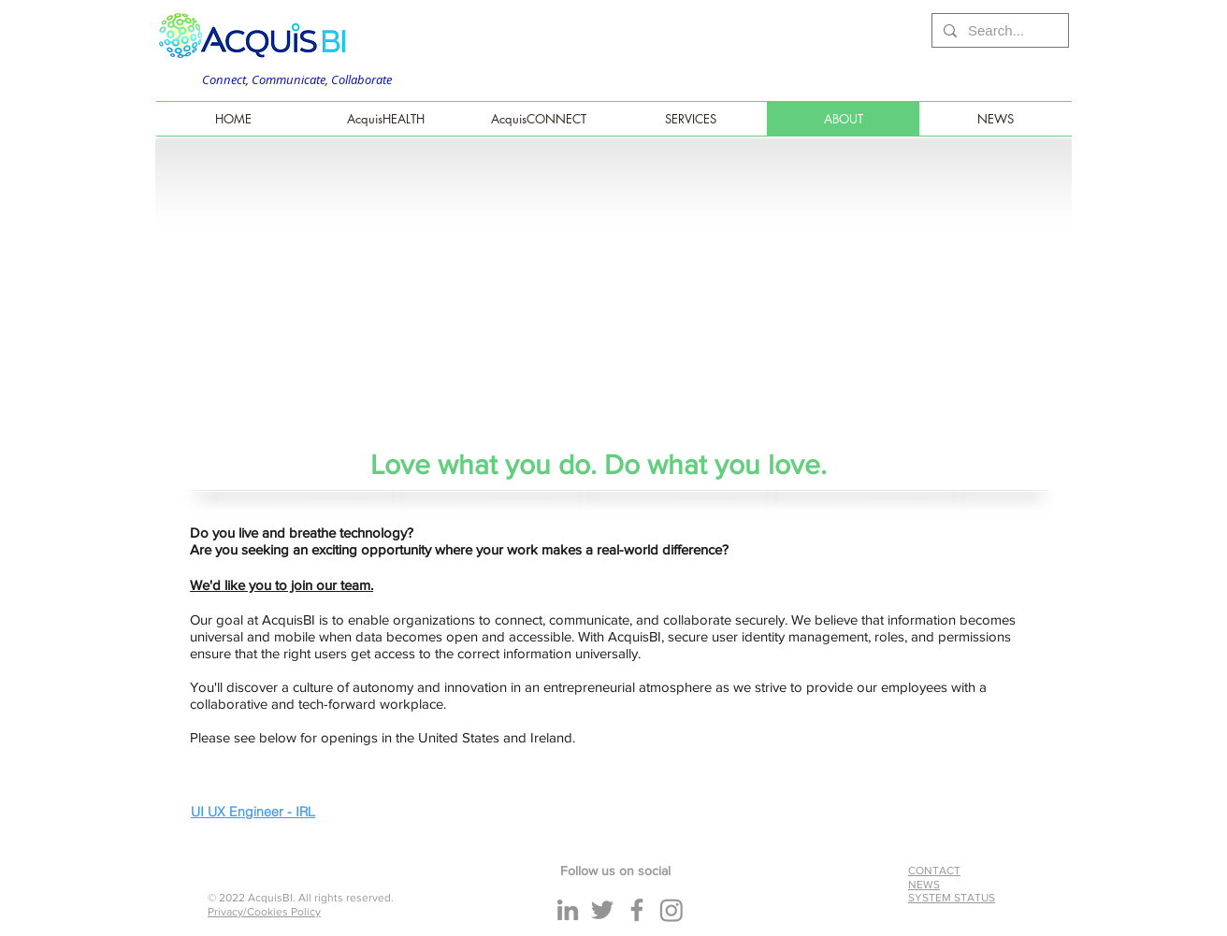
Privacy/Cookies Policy (264, 911)
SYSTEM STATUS (951, 897)
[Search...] (998, 30)
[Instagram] (671, 910)
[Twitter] (602, 910)
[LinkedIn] (568, 910)
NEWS (924, 884)
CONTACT (934, 870)
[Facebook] (637, 910)
